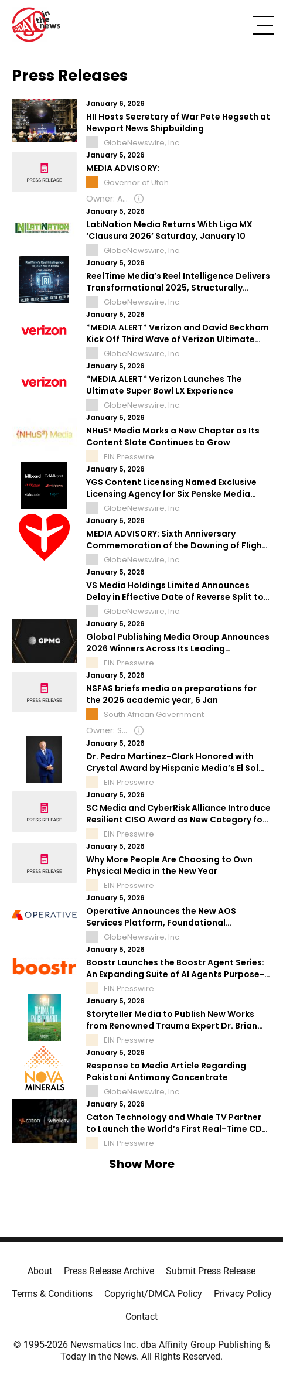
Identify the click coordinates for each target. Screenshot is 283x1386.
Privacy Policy (243, 1293)
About (40, 1270)
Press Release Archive (109, 1270)
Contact (141, 1316)
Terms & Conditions (52, 1293)
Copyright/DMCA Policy (153, 1293)
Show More (142, 1164)
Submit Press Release (210, 1270)
